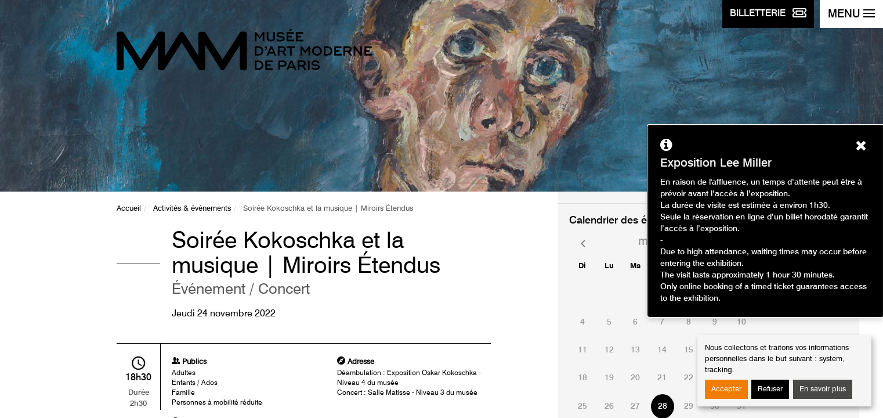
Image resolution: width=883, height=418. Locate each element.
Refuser (770, 389)
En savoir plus (822, 389)
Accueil (129, 208)
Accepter (726, 389)
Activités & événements (192, 208)
